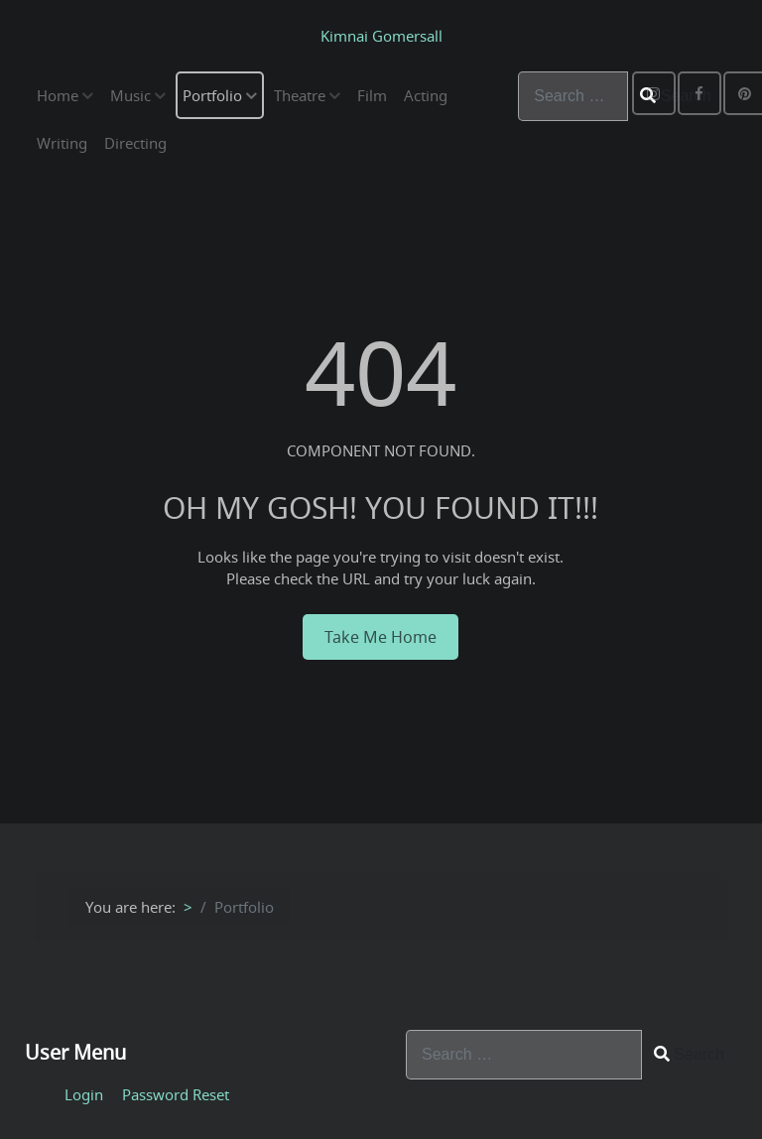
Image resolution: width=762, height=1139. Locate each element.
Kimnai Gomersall (381, 36)
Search (689, 1054)
